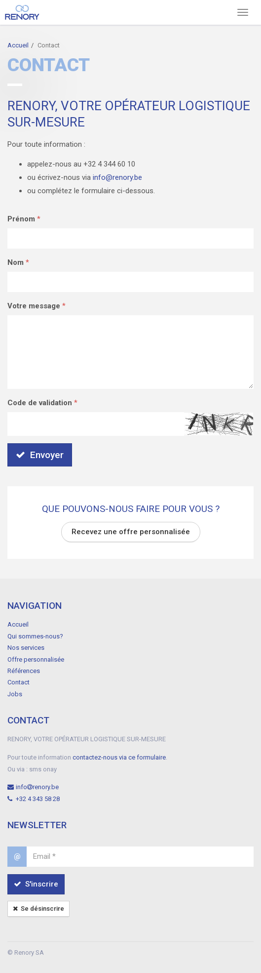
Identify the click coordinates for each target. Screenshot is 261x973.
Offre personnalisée (35, 659)
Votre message (33, 305)
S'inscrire (36, 884)
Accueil (18, 45)
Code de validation (39, 402)
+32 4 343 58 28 (33, 799)
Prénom (21, 218)
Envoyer (40, 455)
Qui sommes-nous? (35, 636)
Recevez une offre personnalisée (131, 531)
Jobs (14, 694)
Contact (18, 682)
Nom (15, 262)
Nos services (25, 647)
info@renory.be (117, 177)
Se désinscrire (38, 908)
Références (23, 671)
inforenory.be (33, 787)
